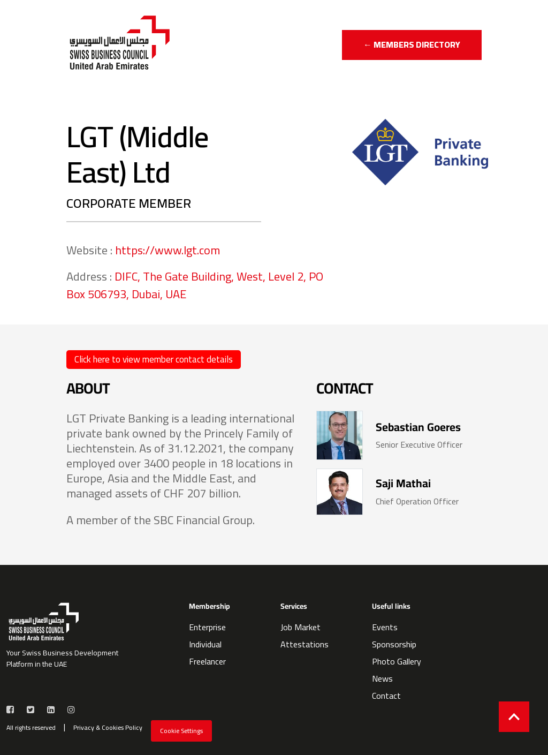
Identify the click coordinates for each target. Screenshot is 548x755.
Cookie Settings (181, 730)
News (382, 678)
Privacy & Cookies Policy (107, 728)
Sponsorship (394, 644)
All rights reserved (31, 728)
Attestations (304, 644)
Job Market (300, 627)
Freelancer (207, 661)
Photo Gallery (396, 661)
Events (385, 627)
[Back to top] (514, 716)
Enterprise (207, 627)
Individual (205, 644)
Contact (386, 696)
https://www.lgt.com (167, 250)
